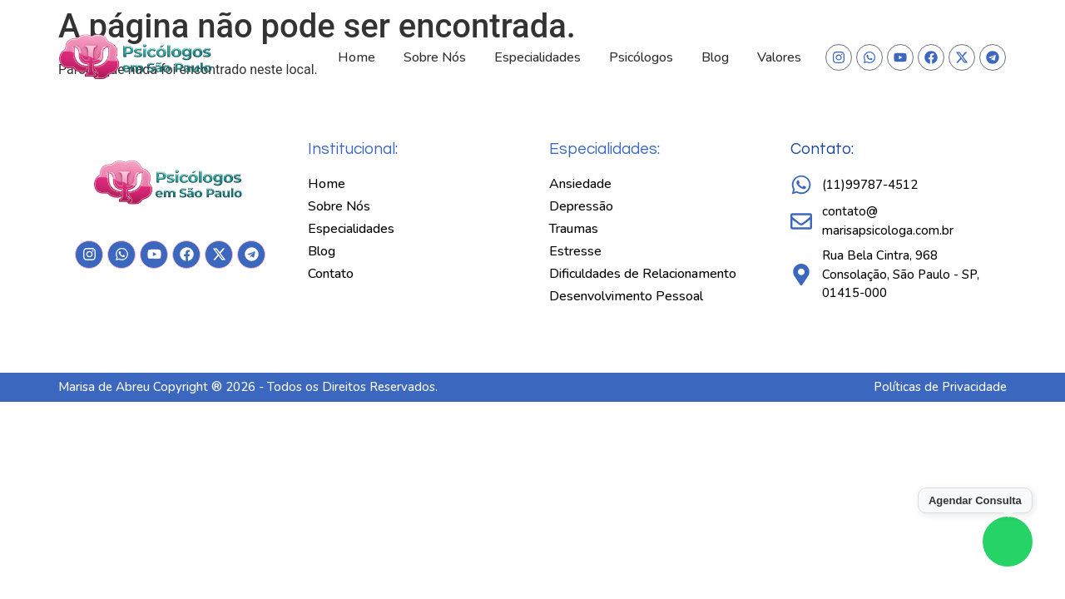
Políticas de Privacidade (940, 387)
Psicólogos (641, 57)
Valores (779, 57)
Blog (715, 57)
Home (356, 57)
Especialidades (537, 57)
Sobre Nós (435, 57)
